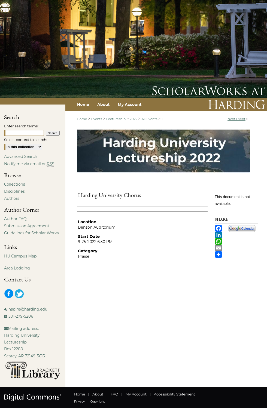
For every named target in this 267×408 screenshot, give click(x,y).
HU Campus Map (20, 256)
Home (82, 119)
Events (97, 119)
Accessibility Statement (174, 394)
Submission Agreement (26, 225)
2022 (134, 119)
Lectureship (116, 119)
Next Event (236, 119)
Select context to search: (25, 139)
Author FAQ (15, 218)
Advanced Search (20, 156)
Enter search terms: (21, 126)
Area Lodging (17, 268)
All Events (149, 119)
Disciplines (14, 191)
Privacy (79, 401)
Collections (14, 184)
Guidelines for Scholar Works (31, 233)
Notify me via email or (29, 163)
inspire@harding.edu (27, 309)
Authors (11, 198)
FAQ (114, 394)
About (97, 394)
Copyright (97, 401)
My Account (136, 394)
